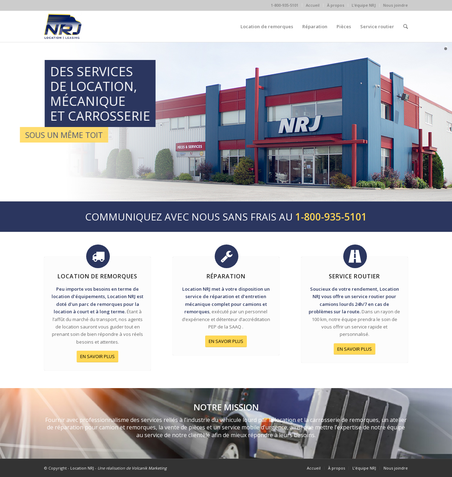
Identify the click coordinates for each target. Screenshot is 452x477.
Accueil (313, 5)
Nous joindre (395, 5)
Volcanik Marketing (149, 468)
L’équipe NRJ (364, 5)
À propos (335, 5)
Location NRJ (82, 468)
